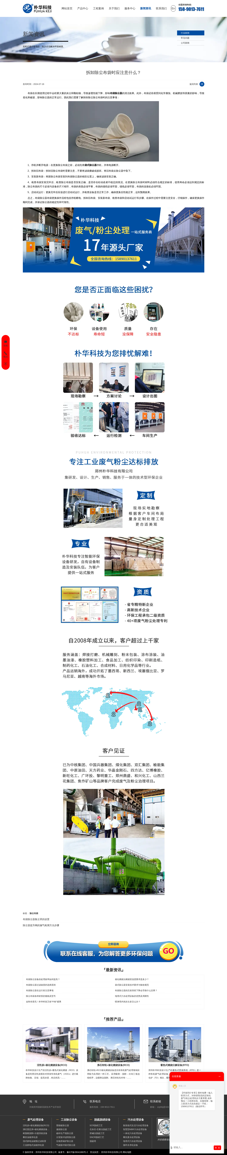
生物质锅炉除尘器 (64, 1141)
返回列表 (193, 84)
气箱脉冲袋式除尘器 (65, 1145)
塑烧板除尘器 (62, 1125)
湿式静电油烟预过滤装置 (34, 1141)
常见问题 (185, 38)
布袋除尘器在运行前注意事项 (40, 990)
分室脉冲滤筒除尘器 (65, 1137)
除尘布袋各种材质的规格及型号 (41, 996)
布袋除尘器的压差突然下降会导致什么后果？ (136, 990)
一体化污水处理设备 (132, 1133)
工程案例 (98, 8)
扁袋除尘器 (61, 1129)
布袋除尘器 (116, 93)
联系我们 (161, 8)
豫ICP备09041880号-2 (77, 1152)
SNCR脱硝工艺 (97, 1137)
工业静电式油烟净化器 (33, 1145)
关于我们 (114, 8)
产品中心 (82, 8)
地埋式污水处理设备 (132, 1141)
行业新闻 (185, 33)
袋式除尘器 (91, 165)
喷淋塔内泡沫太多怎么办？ (127, 1001)
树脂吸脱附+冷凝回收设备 (35, 1133)
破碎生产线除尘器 (64, 1133)
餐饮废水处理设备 (131, 1137)
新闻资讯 (145, 8)
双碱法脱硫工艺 (97, 1133)
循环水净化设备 (130, 1145)
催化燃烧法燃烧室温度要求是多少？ (132, 979)
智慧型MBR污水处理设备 (135, 1129)
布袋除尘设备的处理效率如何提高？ (43, 979)
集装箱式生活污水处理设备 (136, 1125)
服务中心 (129, 8)
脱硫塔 (93, 1141)
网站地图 (127, 1152)
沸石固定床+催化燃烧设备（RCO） (37, 1129)
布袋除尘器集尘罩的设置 (36, 919)
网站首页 (67, 8)
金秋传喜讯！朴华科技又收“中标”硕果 (43, 1001)
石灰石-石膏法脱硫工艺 (101, 1129)
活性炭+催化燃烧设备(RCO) (36, 1125)
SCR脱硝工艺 (96, 1125)
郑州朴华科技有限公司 (112, 1152)
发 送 (217, 1148)
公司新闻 (185, 43)
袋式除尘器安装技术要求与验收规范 (132, 985)
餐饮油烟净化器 (30, 1137)
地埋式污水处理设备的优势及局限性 (132, 996)
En (173, 8)
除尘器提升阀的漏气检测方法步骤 (41, 925)
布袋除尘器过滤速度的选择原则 (41, 985)
